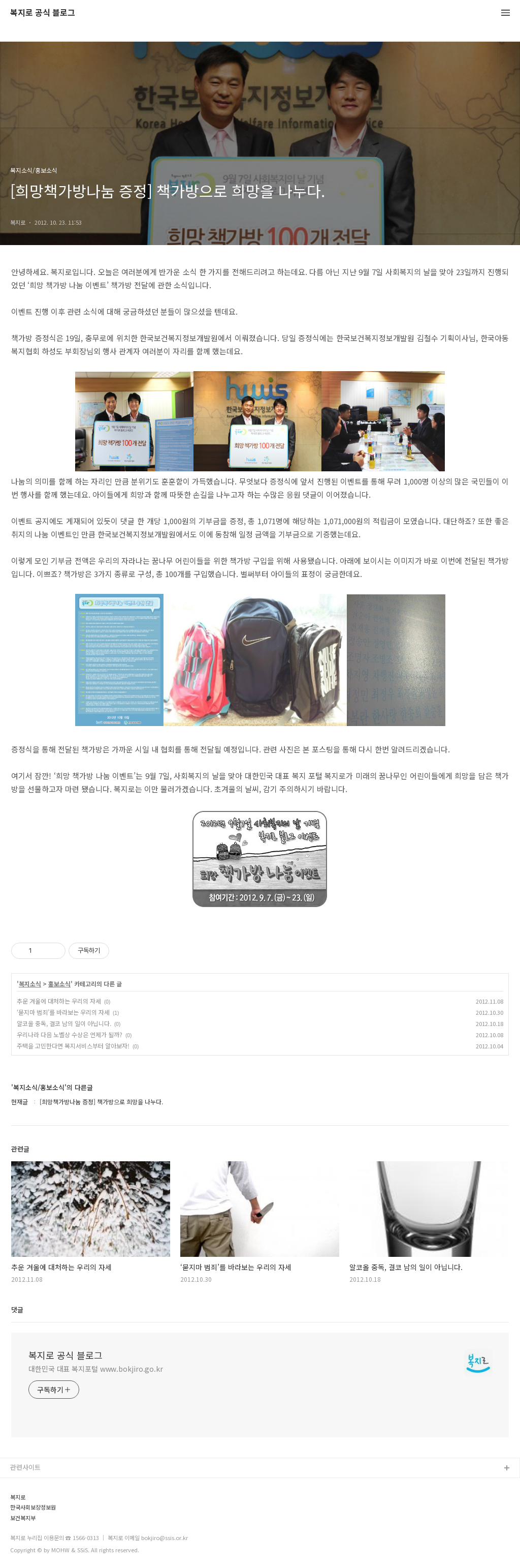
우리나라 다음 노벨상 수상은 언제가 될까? (69, 1034)
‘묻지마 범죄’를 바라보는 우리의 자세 (63, 1012)
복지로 (17, 1497)
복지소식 (30, 984)
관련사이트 (25, 1467)
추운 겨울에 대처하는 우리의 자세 (59, 1001)
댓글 (17, 1309)
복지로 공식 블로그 (42, 13)
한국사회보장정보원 (33, 1507)
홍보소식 (59, 984)
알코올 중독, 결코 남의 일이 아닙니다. (64, 1023)
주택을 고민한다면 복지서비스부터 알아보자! (73, 1045)
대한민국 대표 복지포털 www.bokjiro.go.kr (95, 1369)
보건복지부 (23, 1518)
